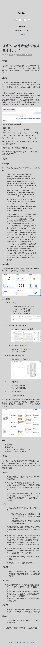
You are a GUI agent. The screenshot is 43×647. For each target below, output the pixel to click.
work (11, 54)
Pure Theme (25, 642)
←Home (21, 35)
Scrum (20, 54)
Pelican (32, 642)
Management (27, 54)
